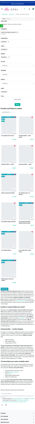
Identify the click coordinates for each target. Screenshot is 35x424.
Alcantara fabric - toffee (7, 164)
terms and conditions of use (18, 398)
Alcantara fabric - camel (25, 164)
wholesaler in (22, 318)
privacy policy (31, 398)
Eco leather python (6, 250)
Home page (4, 14)
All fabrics (11, 14)
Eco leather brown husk (7, 135)
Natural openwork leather (8, 193)
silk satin (9, 373)
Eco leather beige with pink (8, 221)
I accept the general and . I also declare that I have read (18, 400)
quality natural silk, (13, 372)
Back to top (4, 289)
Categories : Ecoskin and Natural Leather (11, 24)
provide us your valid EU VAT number (17, 3)
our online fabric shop (21, 300)
